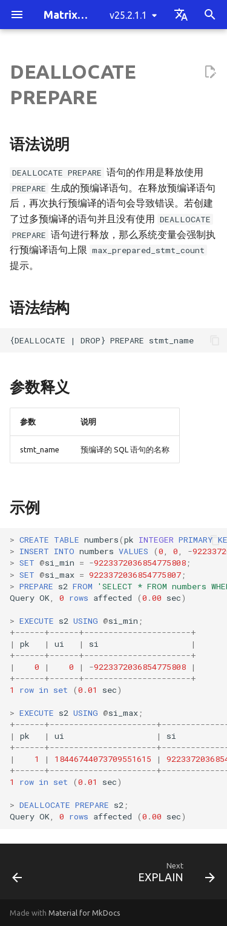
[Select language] (181, 14)
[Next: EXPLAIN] (175, 875)
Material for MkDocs (84, 912)
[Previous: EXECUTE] (17, 875)
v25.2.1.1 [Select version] (128, 15)
